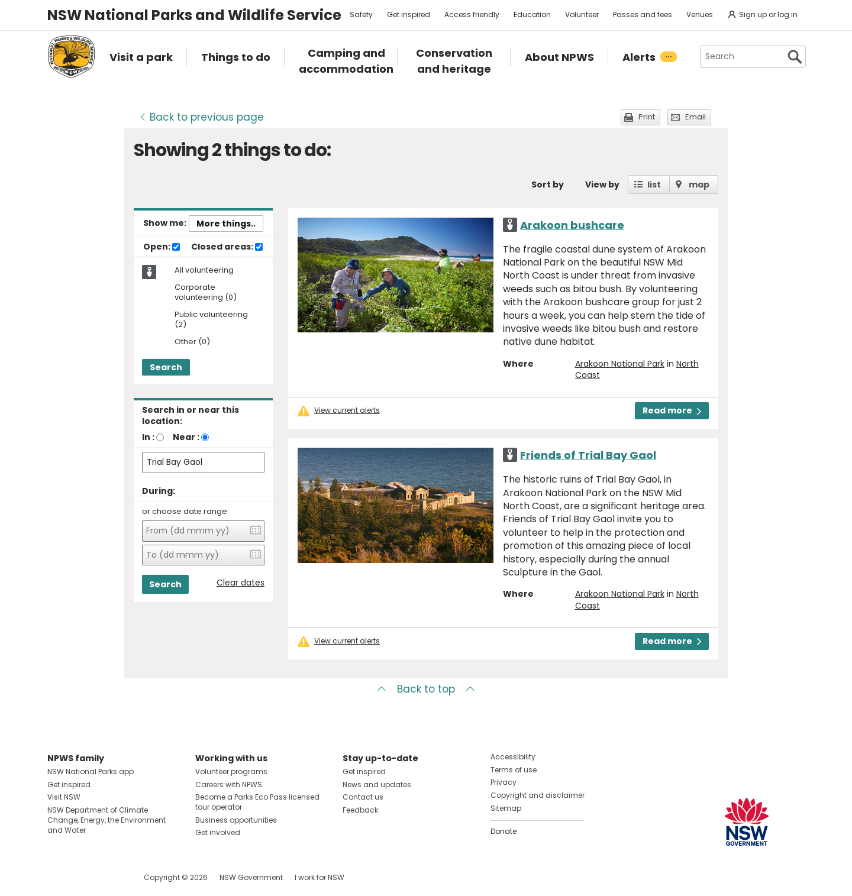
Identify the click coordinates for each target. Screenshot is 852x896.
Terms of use (513, 770)
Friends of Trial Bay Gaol (588, 455)
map (699, 184)
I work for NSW (319, 877)
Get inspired (408, 14)
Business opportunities (236, 820)
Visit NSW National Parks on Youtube (109, 877)
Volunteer (582, 14)
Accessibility (512, 757)
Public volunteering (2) (211, 320)
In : (148, 437)
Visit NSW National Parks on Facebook (58, 877)
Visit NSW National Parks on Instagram (84, 877)
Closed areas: (227, 247)
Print (646, 116)
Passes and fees (642, 14)
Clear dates (240, 582)
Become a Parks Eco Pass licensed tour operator (257, 802)
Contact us (363, 797)
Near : (186, 437)
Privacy (503, 782)
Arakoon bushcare (572, 225)
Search (166, 367)
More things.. (226, 223)
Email (695, 116)
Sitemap (505, 808)
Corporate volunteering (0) (206, 293)
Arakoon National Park (619, 364)
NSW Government (251, 877)
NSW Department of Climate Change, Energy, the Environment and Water (106, 820)
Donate (503, 831)
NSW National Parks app (90, 771)
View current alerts (347, 410)
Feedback (360, 810)
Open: (161, 247)
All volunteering (204, 270)
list (654, 184)
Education (532, 14)
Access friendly (471, 14)
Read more (672, 410)
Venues (699, 14)
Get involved (217, 832)
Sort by (547, 184)
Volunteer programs (231, 771)
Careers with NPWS (228, 784)
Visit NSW (63, 797)
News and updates (377, 784)
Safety (361, 14)
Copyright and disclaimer (537, 795)
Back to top (426, 689)
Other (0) (192, 342)
